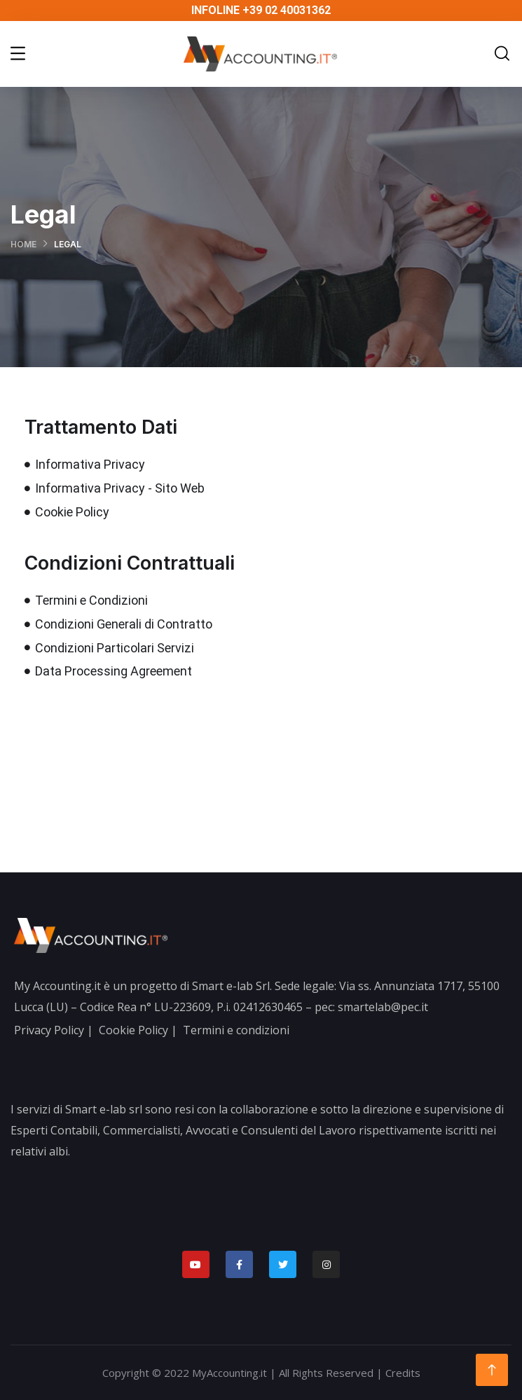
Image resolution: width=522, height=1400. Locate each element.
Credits (402, 1373)
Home (23, 244)
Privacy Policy (49, 1030)
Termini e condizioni (236, 1030)
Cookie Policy (133, 1030)
